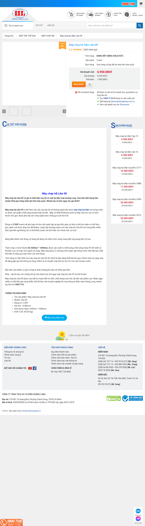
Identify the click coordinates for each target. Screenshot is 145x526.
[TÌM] (140, 25)
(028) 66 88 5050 (105, 367)
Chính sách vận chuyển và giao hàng (67, 364)
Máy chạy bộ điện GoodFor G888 (127, 183)
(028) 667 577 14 (105, 361)
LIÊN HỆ (50, 25)
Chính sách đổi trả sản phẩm (63, 355)
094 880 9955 (121, 364)
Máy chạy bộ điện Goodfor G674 (127, 215)
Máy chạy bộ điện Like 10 (127, 152)
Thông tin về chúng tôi (14, 352)
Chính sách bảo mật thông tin (64, 361)
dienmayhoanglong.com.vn (123, 101)
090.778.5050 (64, 372)
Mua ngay (79, 84)
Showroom (124, 104)
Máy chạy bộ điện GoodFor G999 (127, 199)
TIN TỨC (39, 25)
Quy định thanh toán (60, 352)
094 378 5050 (121, 367)
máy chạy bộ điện (81, 210)
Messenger (138, 519)
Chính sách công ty (12, 355)
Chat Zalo (138, 512)
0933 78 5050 (104, 370)
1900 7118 (108, 98)
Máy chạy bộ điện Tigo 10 (127, 136)
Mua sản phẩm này (54, 318)
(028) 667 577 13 (105, 364)
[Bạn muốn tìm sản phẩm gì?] (112, 25)
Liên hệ (7, 361)
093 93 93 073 (121, 361)
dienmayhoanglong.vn (32, 411)
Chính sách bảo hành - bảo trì (64, 358)
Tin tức (7, 358)
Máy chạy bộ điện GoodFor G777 (127, 168)
